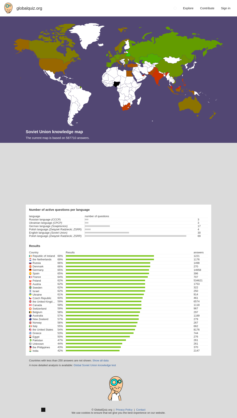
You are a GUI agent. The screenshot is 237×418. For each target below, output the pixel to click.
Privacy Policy (124, 409)
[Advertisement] (118, 174)
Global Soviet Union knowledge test (95, 365)
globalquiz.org (29, 8)
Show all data (101, 360)
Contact (140, 409)
